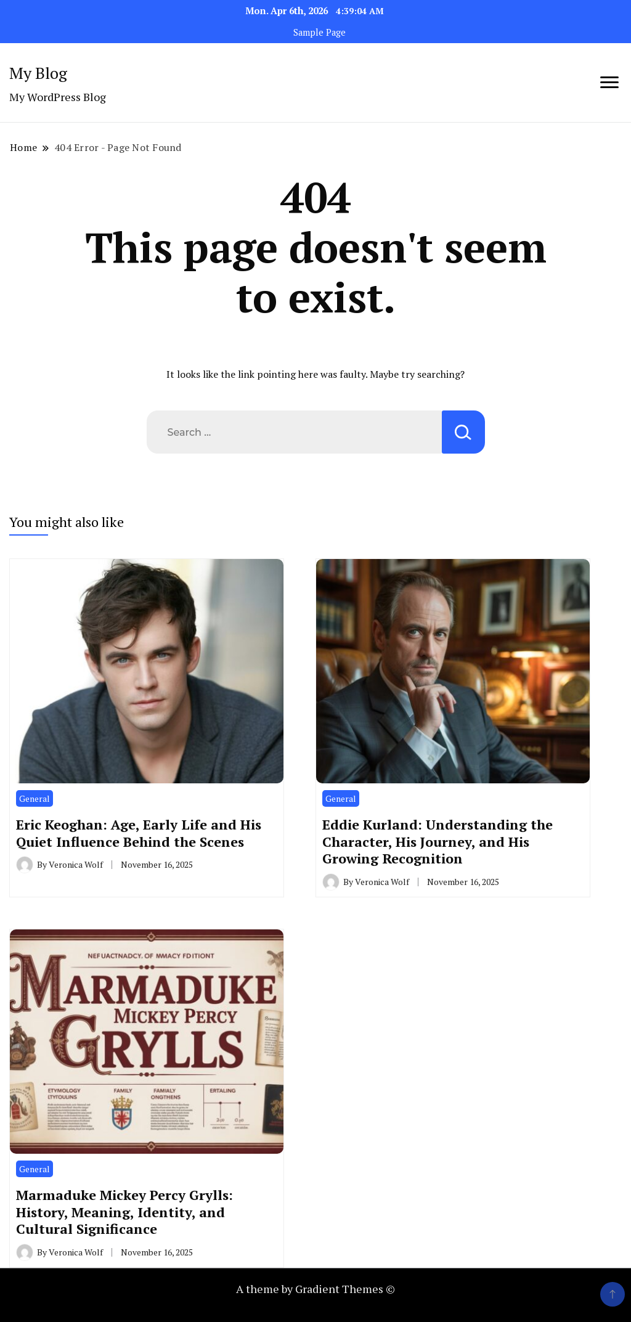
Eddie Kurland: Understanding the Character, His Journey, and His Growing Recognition (437, 841)
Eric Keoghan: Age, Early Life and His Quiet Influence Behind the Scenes (138, 832)
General (34, 798)
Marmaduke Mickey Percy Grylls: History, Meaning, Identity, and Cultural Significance (124, 1212)
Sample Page (319, 32)
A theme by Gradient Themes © (315, 1288)
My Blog (38, 72)
